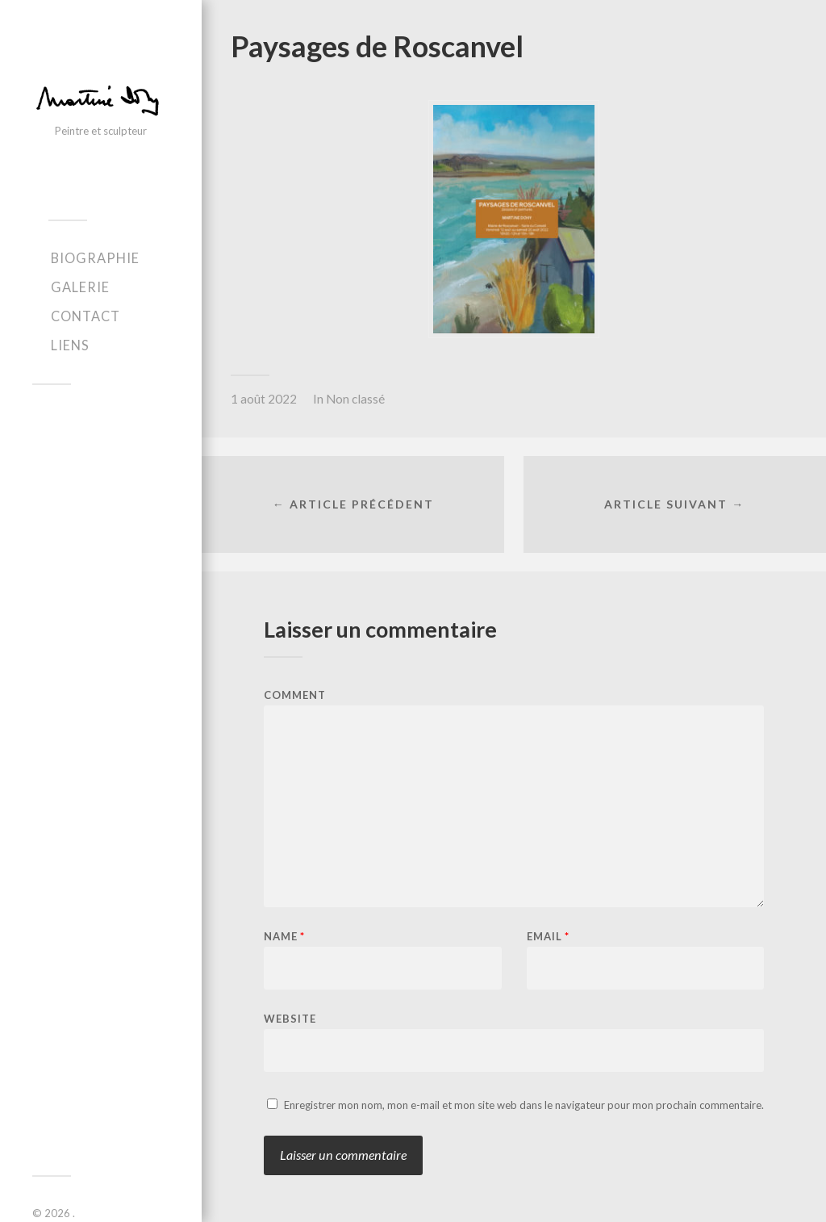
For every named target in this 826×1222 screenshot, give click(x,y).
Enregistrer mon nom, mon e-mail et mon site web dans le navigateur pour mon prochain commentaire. (524, 1105)
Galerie (80, 287)
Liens (70, 345)
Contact (85, 316)
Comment (295, 695)
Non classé (355, 398)
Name (284, 936)
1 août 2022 (264, 398)
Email (548, 936)
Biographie (95, 258)
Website (290, 1018)
